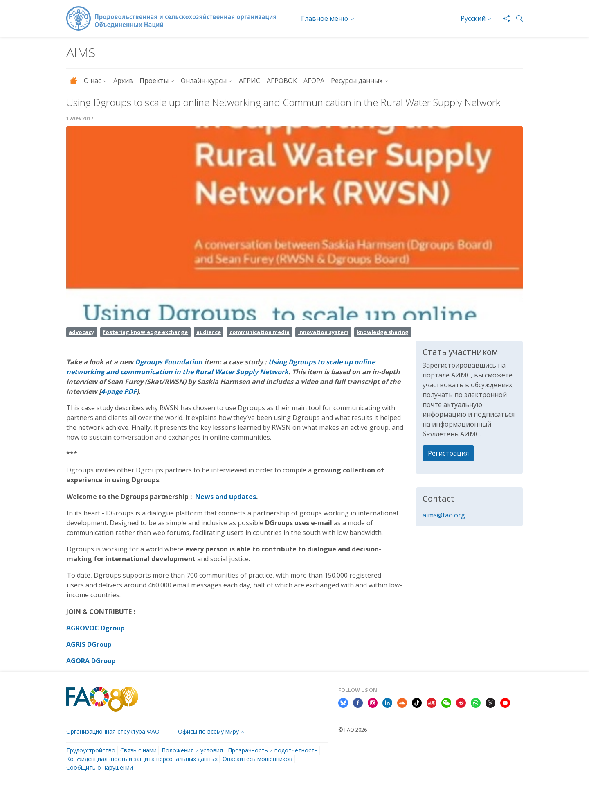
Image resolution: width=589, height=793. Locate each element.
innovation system (323, 332)
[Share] (503, 18)
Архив (123, 80)
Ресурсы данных (356, 80)
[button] (516, 18)
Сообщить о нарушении (99, 767)
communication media (259, 332)
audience (208, 332)
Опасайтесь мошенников (257, 759)
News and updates (225, 496)
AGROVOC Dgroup (96, 628)
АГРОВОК (282, 80)
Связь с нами (138, 750)
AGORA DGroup (91, 660)
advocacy (81, 332)
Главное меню (324, 18)
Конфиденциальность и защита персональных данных (142, 759)
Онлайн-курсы (204, 80)
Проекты (154, 80)
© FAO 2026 (352, 729)
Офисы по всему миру (208, 731)
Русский (473, 18)
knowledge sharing (383, 332)
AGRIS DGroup (89, 644)
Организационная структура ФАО (113, 731)
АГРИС (249, 80)
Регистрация (448, 453)
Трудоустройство (90, 750)
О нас (92, 80)
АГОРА (313, 80)
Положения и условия (192, 750)
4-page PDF (119, 391)
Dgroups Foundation (168, 361)
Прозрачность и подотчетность (273, 750)
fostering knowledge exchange (145, 332)
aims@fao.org (444, 515)
